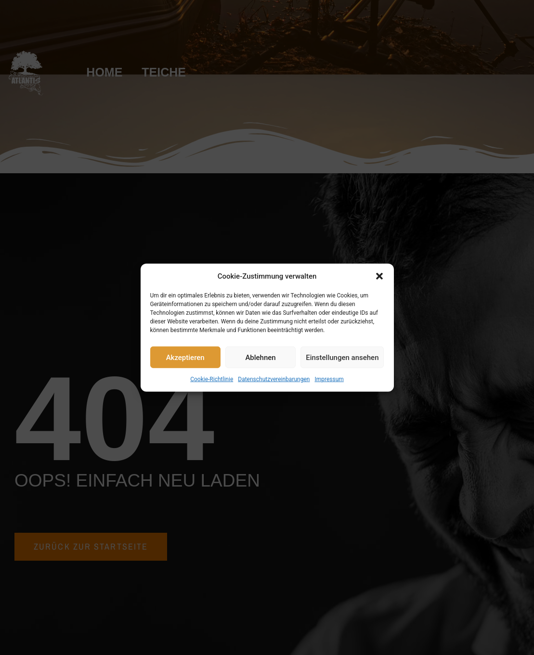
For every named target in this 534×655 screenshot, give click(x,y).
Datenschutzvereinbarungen (274, 379)
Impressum (328, 379)
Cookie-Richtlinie (211, 379)
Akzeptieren (185, 357)
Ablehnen (260, 357)
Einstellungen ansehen (342, 357)
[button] (379, 276)
